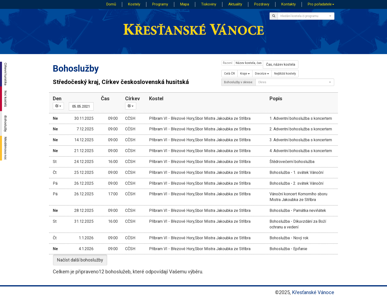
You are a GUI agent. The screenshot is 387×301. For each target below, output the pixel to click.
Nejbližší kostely (285, 73)
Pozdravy (261, 4)
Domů (111, 4)
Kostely (134, 4)
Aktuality (235, 4)
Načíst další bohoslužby (80, 259)
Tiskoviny (208, 4)
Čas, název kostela (280, 64)
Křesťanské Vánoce (313, 292)
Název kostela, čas (249, 63)
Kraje (245, 73)
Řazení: (228, 63)
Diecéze (262, 73)
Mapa (184, 4)
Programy (160, 4)
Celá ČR (229, 73)
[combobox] (306, 16)
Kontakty (288, 4)
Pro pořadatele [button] (321, 4)
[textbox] (304, 16)
